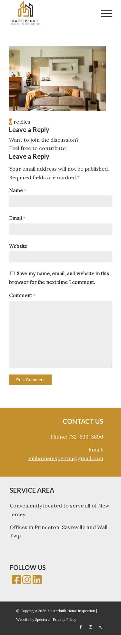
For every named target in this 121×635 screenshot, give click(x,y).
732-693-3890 (85, 436)
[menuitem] (103, 13)
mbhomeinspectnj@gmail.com (65, 458)
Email (17, 218)
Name (17, 190)
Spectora (43, 619)
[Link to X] (100, 627)
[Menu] (103, 13)
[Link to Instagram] (90, 627)
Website (18, 246)
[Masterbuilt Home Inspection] (50, 13)
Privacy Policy (64, 619)
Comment (22, 295)
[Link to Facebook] (81, 627)
